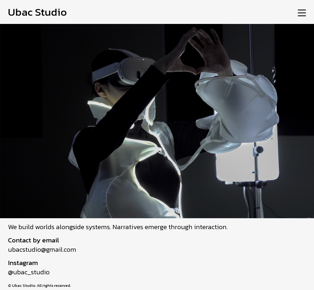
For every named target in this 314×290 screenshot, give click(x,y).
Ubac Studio (37, 12)
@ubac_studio (29, 272)
